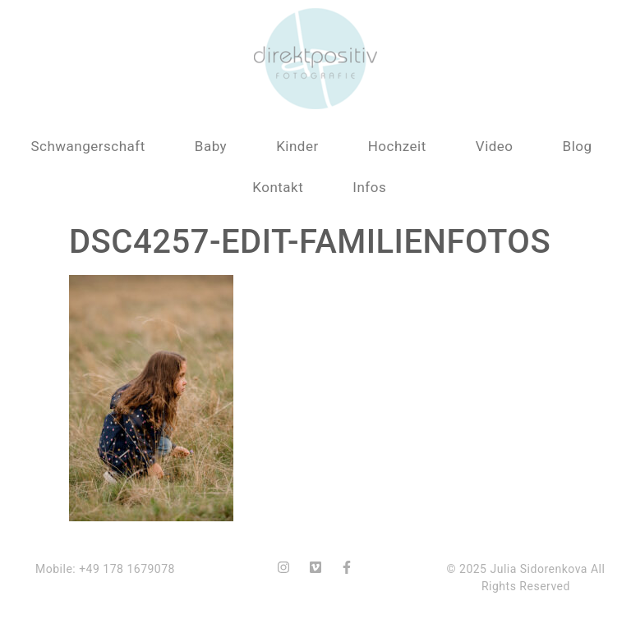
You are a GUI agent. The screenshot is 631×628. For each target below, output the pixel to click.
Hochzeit (397, 146)
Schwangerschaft (87, 146)
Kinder (297, 146)
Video (495, 146)
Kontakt (277, 187)
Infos (369, 187)
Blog (577, 146)
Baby (211, 146)
